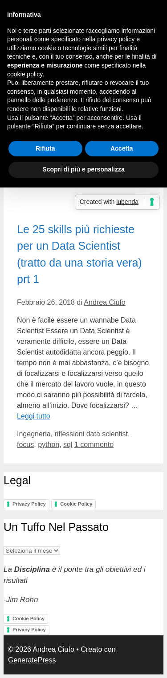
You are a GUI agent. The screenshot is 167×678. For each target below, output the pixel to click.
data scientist (107, 434)
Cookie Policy (76, 504)
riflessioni (70, 434)
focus (25, 444)
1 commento (94, 444)
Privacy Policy (29, 504)
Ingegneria (34, 434)
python (48, 444)
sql (67, 444)
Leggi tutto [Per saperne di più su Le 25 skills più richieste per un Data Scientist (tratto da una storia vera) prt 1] (33, 416)
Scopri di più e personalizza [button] (83, 169)
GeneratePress (32, 660)
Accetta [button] (121, 148)
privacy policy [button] (115, 39)
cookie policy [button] (24, 74)
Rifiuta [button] (45, 148)
